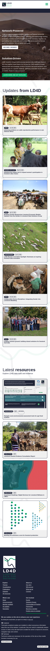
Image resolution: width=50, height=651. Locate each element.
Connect (28, 591)
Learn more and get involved (14, 75)
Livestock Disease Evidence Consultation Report (19, 456)
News (4, 600)
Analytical (6, 623)
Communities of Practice (33, 604)
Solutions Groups (31, 602)
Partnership (29, 606)
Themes (5, 585)
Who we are (29, 587)
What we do (29, 589)
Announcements (7, 602)
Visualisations (7, 587)
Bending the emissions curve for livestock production (21, 535)
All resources (6, 593)
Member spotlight (8, 604)
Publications (6, 589)
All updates (6, 606)
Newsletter (6, 609)
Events (28, 600)
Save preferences (6, 641)
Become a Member (10, 47)
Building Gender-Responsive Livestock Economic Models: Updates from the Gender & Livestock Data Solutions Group (23, 215)
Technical (6, 634)
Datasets (5, 591)
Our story (29, 585)
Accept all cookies (43, 646)
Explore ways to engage (33, 611)
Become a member (31, 609)
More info (30, 619)
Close (48, 616)
